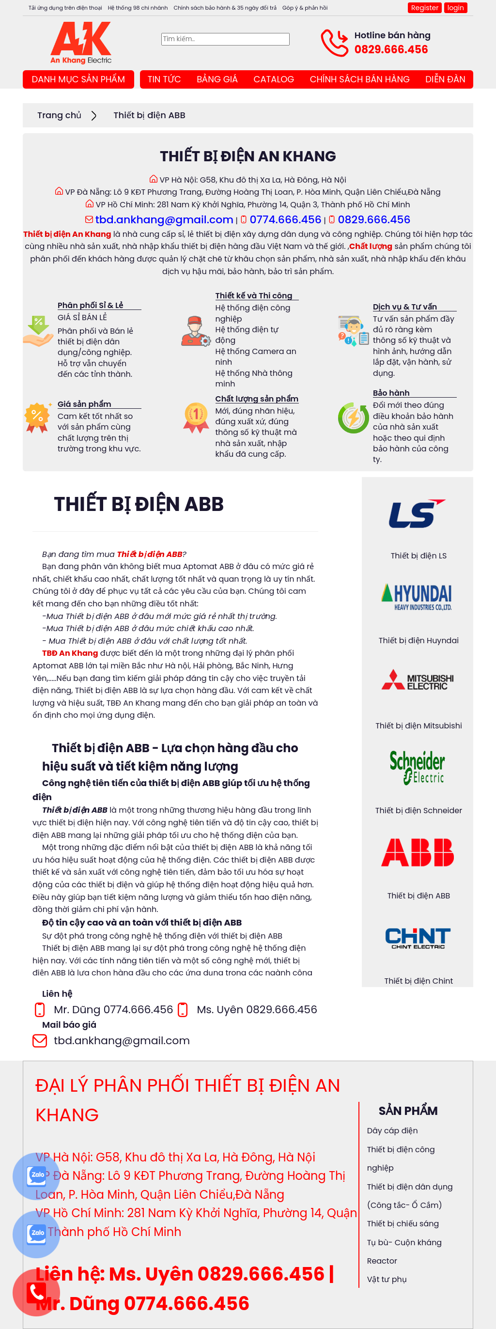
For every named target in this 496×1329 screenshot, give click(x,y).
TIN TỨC (164, 79)
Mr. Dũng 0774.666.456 (113, 1009)
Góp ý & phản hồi (304, 8)
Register (424, 8)
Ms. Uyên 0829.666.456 (257, 1009)
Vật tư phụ (387, 1279)
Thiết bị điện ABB (149, 115)
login (456, 8)
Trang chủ (59, 115)
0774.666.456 (286, 219)
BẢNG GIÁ (217, 79)
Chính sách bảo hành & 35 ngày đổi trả (225, 8)
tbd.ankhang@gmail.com (164, 219)
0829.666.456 (391, 49)
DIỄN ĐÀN (445, 79)
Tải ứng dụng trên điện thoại (65, 8)
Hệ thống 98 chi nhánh (138, 8)
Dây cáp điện (392, 1130)
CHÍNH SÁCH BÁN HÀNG (360, 79)
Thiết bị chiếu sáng (403, 1223)
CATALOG (274, 79)
